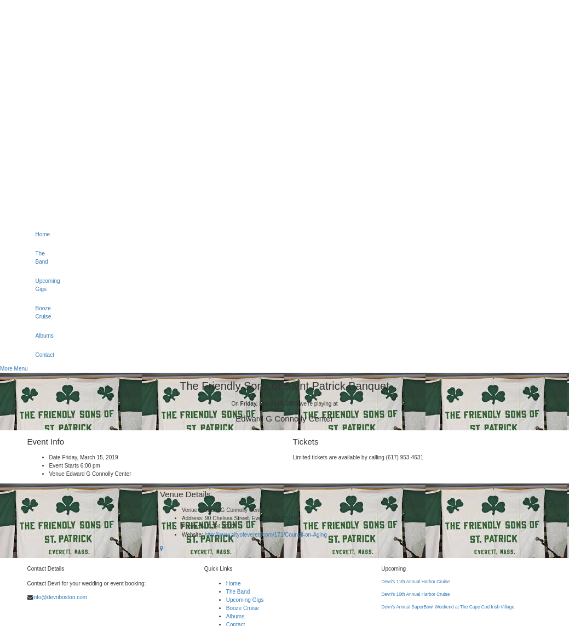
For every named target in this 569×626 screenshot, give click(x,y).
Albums (40, 336)
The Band (40, 258)
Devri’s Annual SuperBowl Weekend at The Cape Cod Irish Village (447, 607)
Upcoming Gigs (40, 285)
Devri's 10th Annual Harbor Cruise (415, 594)
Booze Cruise (40, 312)
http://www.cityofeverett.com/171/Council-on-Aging (266, 535)
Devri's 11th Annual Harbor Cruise (415, 581)
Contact (40, 355)
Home (40, 234)
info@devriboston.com (60, 597)
